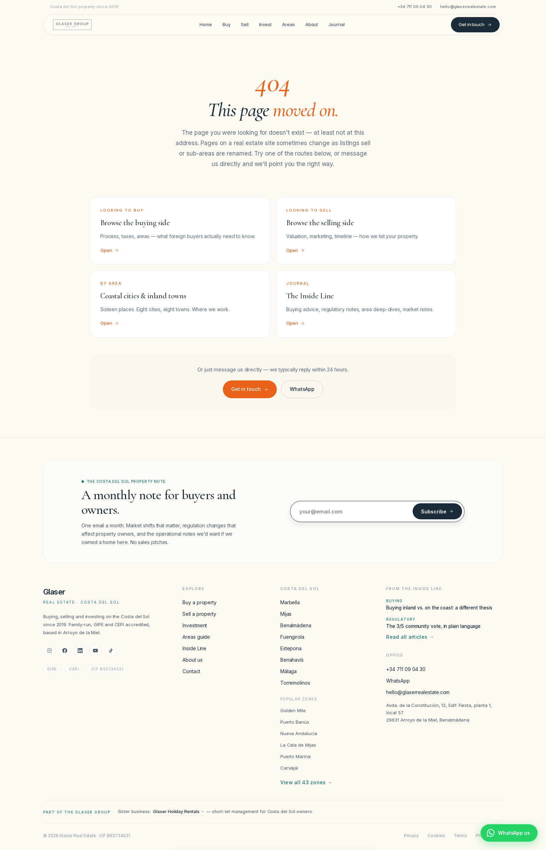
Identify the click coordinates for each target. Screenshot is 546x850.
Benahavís (292, 660)
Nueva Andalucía (298, 733)
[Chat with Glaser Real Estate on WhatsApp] (509, 833)
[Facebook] (64, 650)
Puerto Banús (294, 722)
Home (206, 24)
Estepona (291, 648)
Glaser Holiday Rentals (178, 811)
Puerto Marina (295, 756)
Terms (460, 835)
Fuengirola (292, 637)
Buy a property (199, 602)
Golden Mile (293, 710)
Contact (191, 671)
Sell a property (199, 614)
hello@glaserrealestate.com (468, 6)
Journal (336, 24)
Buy (227, 24)
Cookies (436, 835)
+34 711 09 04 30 (415, 6)
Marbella (290, 602)
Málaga (288, 671)
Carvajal (289, 768)
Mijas (286, 614)
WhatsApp (302, 389)
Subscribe (437, 511)
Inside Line (194, 648)
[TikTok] (110, 650)
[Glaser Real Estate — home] (72, 24)
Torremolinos (295, 683)
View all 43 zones (306, 782)
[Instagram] (49, 650)
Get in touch (475, 24)
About (311, 24)
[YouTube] (95, 650)
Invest (265, 24)
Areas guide (196, 637)
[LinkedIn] (80, 650)
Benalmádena (295, 625)
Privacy (411, 835)
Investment (194, 625)
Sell (245, 24)
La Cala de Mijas (298, 745)
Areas (288, 24)
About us (192, 660)
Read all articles (410, 637)
